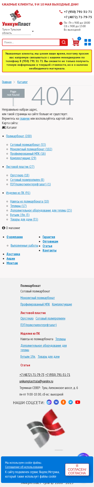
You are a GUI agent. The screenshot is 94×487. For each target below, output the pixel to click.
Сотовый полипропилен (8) (27, 179)
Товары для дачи (49, 356)
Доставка (13, 254)
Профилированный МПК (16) (28, 153)
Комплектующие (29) (23, 158)
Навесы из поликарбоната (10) (29, 201)
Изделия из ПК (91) (18, 193)
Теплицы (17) (18, 206)
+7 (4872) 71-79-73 (31, 374)
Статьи (47, 246)
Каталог (22, 81)
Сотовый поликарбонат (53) (28, 144)
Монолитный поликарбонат (37, 297)
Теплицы (60, 339)
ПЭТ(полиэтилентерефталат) (38, 325)
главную (25, 118)
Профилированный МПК (35, 304)
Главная (6, 81)
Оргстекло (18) (19, 175)
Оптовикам (50, 241)
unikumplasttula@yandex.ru (36, 381)
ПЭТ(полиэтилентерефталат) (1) (30, 184)
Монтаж (12, 263)
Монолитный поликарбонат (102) (31, 149)
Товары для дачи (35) (24, 219)
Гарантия (49, 237)
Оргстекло (27, 318)
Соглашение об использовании (24, 467)
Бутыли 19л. (28, 356)
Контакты (50, 250)
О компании (15, 237)
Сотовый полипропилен (50, 318)
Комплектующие (62, 304)
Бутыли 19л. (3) (19, 215)
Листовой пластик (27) (20, 166)
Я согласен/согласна (77, 469)
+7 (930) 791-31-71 (78, 12)
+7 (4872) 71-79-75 (78, 17)
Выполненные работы (24, 245)
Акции (11, 258)
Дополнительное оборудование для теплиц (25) (41, 210)
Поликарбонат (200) (19, 136)
